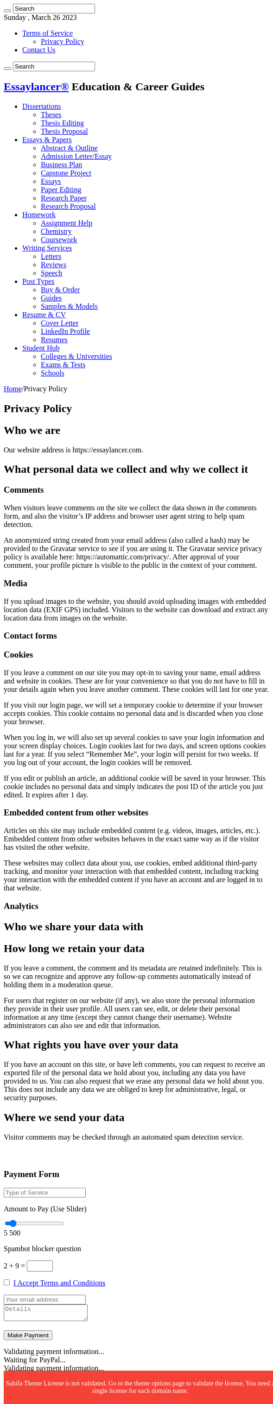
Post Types (38, 281)
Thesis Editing (62, 123)
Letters (51, 256)
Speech (51, 273)
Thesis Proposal (64, 131)
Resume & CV (44, 315)
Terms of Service (47, 33)
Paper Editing (61, 190)
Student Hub (40, 348)
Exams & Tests (63, 365)
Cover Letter (59, 323)
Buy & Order (60, 290)
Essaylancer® (36, 87)
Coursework (59, 240)
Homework (39, 215)
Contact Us (39, 50)
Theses (51, 115)
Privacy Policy (62, 41)
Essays (51, 181)
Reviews (53, 265)
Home (13, 389)
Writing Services (47, 248)
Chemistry (56, 231)
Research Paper (64, 198)
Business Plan (61, 165)
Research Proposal (68, 206)
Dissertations (41, 106)
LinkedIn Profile (65, 331)
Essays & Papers (47, 140)
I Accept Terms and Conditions (59, 1283)
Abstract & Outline (69, 148)
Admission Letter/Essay (76, 156)
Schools (52, 373)
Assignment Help (67, 223)
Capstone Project (66, 173)
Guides (51, 298)
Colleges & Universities (76, 356)
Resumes (54, 340)
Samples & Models (69, 306)
